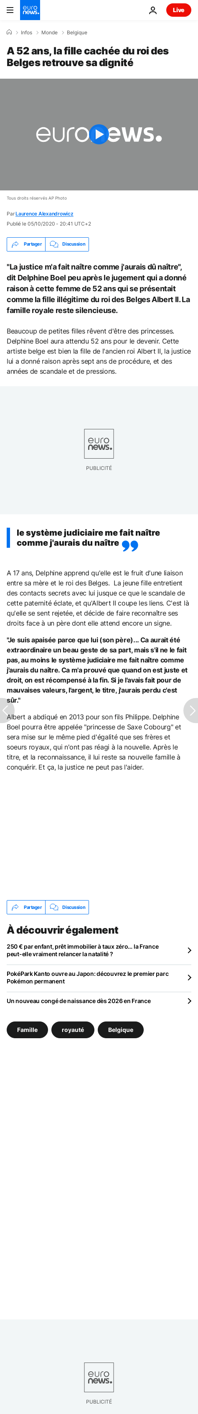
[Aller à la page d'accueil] (30, 10)
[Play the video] (99, 134)
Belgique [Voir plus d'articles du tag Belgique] (120, 1029)
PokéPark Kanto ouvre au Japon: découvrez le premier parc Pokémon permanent (87, 977)
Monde (49, 32)
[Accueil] (9, 32)
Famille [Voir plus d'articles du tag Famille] (27, 1029)
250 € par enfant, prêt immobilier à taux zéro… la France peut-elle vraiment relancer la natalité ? (82, 950)
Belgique (77, 32)
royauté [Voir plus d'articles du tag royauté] (73, 1029)
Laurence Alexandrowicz (44, 213)
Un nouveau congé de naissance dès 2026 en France (79, 1000)
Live (179, 9)
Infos (26, 32)
